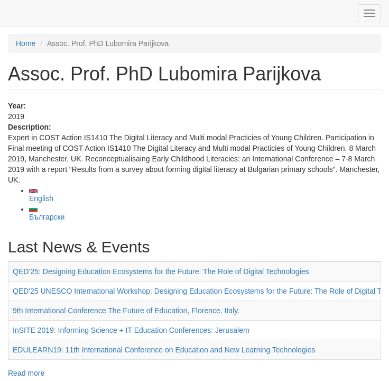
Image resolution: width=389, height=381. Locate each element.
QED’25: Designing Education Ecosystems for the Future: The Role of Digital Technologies (161, 271)
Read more (26, 373)
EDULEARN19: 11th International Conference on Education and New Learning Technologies (164, 350)
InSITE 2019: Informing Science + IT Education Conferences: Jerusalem (131, 330)
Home (25, 43)
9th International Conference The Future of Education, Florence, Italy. (126, 310)
